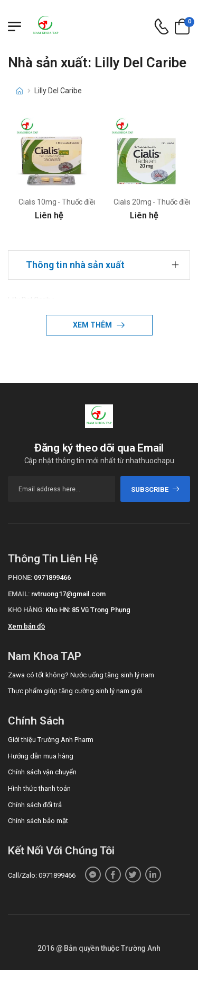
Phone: (20, 577)
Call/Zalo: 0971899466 (42, 875)
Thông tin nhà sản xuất (75, 264)
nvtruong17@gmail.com (68, 594)
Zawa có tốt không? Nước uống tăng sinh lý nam (81, 675)
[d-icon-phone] (161, 27)
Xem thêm (93, 325)
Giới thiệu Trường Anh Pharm (50, 740)
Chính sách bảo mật (38, 821)
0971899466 (52, 577)
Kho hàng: (26, 610)
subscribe (155, 489)
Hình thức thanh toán (39, 788)
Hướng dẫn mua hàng (40, 756)
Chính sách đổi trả (35, 805)
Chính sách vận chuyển (42, 772)
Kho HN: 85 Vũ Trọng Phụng (87, 610)
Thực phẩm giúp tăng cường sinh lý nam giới (75, 691)
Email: (19, 594)
